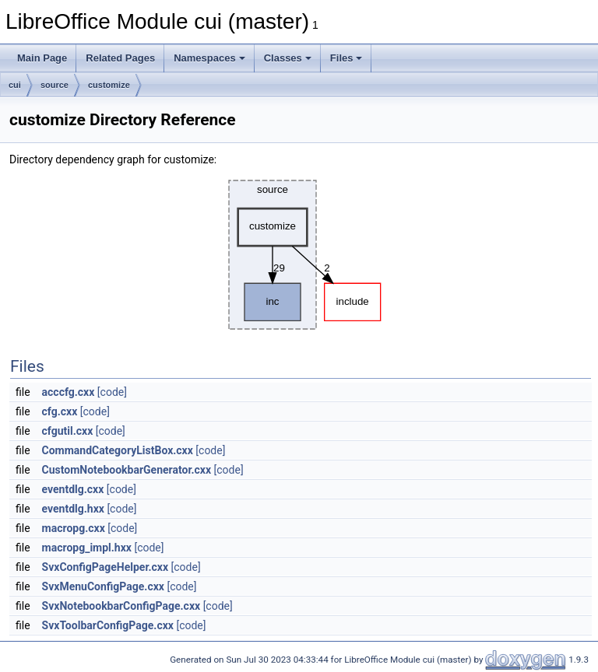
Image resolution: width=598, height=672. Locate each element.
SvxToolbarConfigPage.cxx (108, 625)
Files (346, 58)
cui (15, 84)
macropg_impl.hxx (87, 547)
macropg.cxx (73, 528)
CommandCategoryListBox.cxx (117, 450)
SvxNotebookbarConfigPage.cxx (121, 606)
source (54, 84)
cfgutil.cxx (67, 431)
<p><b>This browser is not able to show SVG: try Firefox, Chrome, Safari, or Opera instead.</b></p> (300, 254)
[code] (112, 392)
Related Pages (120, 58)
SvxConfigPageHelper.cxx (105, 567)
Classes (287, 58)
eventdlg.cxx (73, 489)
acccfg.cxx (68, 392)
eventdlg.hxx (73, 508)
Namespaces (209, 58)
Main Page (42, 58)
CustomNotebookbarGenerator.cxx (127, 470)
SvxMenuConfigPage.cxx (103, 586)
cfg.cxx (60, 411)
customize (109, 84)
